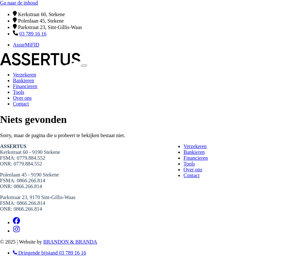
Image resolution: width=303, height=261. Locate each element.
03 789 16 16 (32, 33)
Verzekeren (24, 74)
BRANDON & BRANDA (70, 242)
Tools (18, 92)
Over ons (22, 98)
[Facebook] (16, 222)
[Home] (41, 63)
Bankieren (23, 80)
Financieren (25, 86)
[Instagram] (16, 231)
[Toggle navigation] (84, 65)
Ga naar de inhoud (19, 2)
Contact (21, 103)
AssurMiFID (26, 44)
